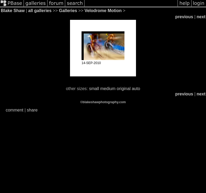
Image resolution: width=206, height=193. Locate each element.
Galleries (68, 10)
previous (184, 16)
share (32, 110)
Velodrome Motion (103, 10)
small (94, 88)
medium (108, 88)
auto (136, 88)
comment (14, 110)
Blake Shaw (13, 10)
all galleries (40, 10)
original (124, 88)
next (201, 16)
